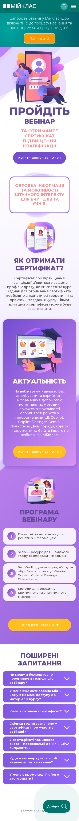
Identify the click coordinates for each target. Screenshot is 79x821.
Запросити (39, 38)
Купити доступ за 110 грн (39, 158)
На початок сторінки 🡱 (39, 625)
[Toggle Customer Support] (57, 806)
